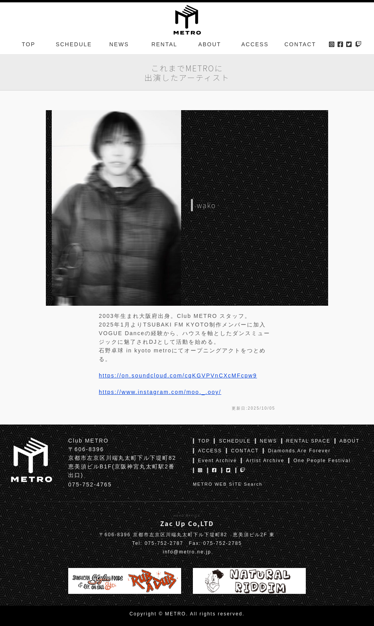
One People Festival (321, 460)
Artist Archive (265, 460)
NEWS (119, 45)
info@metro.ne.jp (187, 552)
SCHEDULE (74, 45)
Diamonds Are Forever (299, 451)
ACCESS (255, 45)
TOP (28, 45)
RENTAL (164, 45)
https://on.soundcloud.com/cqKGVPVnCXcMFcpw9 (178, 375)
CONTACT (300, 45)
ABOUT (209, 45)
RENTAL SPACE (308, 441)
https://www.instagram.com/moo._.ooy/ (160, 392)
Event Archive (217, 460)
